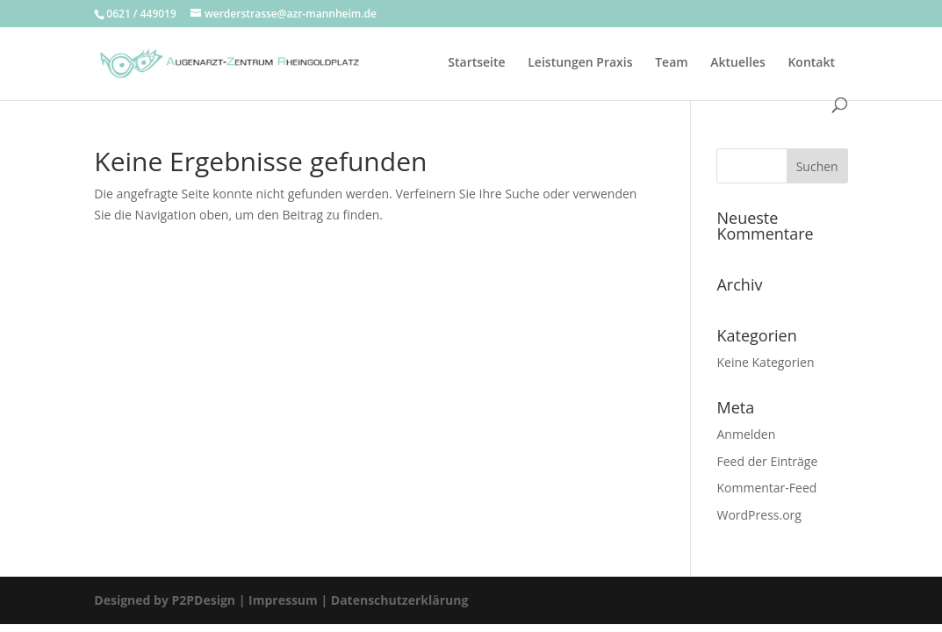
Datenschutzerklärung (397, 600)
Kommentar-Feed (766, 487)
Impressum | (287, 600)
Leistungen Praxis (580, 63)
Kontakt (811, 63)
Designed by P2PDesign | (169, 600)
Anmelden (745, 434)
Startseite (476, 63)
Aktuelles (737, 63)
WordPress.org (758, 514)
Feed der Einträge (766, 461)
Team (671, 63)
